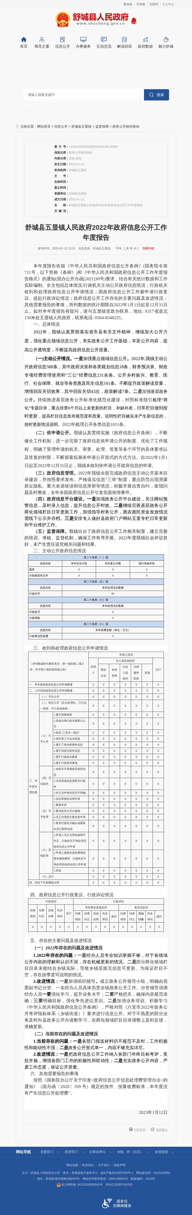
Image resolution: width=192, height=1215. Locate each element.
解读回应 (124, 42)
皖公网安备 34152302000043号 (80, 1184)
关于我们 (104, 1165)
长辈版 (140, 4)
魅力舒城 (165, 42)
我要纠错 (148, 248)
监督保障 (102, 126)
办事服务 (83, 42)
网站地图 (72, 1165)
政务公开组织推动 (125, 126)
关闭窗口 (162, 1129)
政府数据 (145, 42)
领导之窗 (42, 42)
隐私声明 (120, 1165)
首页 (24, 42)
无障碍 (153, 4)
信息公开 (62, 42)
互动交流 (103, 42)
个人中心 (168, 4)
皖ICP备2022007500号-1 (117, 1172)
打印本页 (139, 1129)
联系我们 (88, 1165)
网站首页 (44, 126)
